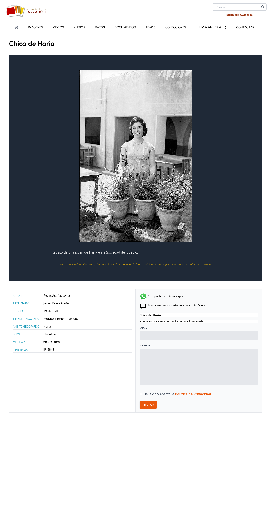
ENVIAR (148, 404)
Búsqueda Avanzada (239, 15)
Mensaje (145, 344)
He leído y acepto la (177, 393)
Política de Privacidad (193, 393)
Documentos (125, 27)
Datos (100, 27)
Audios (79, 27)
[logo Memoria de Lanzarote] (27, 11)
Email (143, 327)
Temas (151, 27)
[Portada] (16, 27)
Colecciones (175, 27)
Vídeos (58, 27)
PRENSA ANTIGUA (211, 27)
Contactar (245, 27)
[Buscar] (263, 7)
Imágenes (35, 27)
